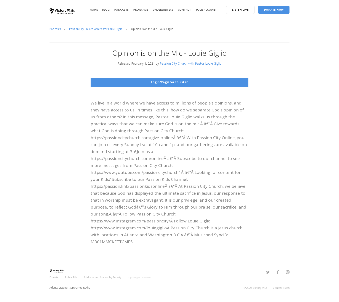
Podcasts (121, 9)
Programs (140, 9)
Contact (184, 9)
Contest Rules (281, 288)
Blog (106, 9)
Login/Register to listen (169, 82)
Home (94, 9)
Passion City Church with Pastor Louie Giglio (96, 29)
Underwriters (163, 9)
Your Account (206, 9)
